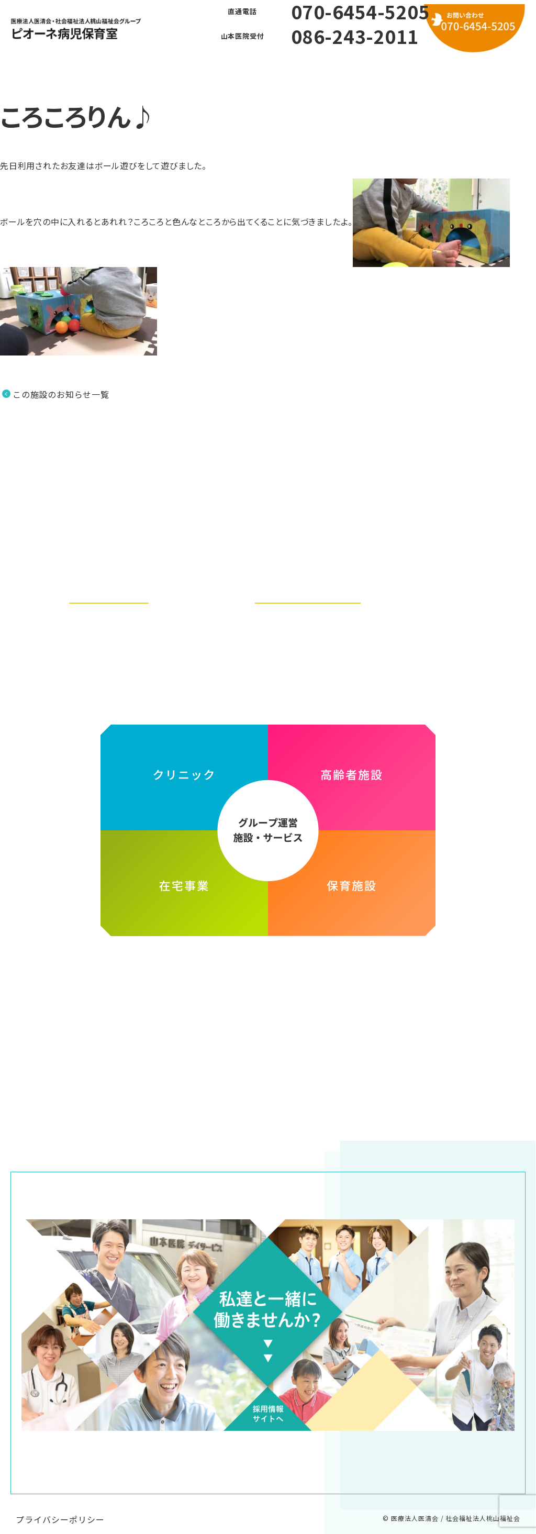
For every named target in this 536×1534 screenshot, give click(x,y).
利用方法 (303, 67)
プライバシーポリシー (60, 1509)
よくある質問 (232, 67)
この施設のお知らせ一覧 (61, 394)
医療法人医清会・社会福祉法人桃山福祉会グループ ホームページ (268, 964)
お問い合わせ (374, 67)
